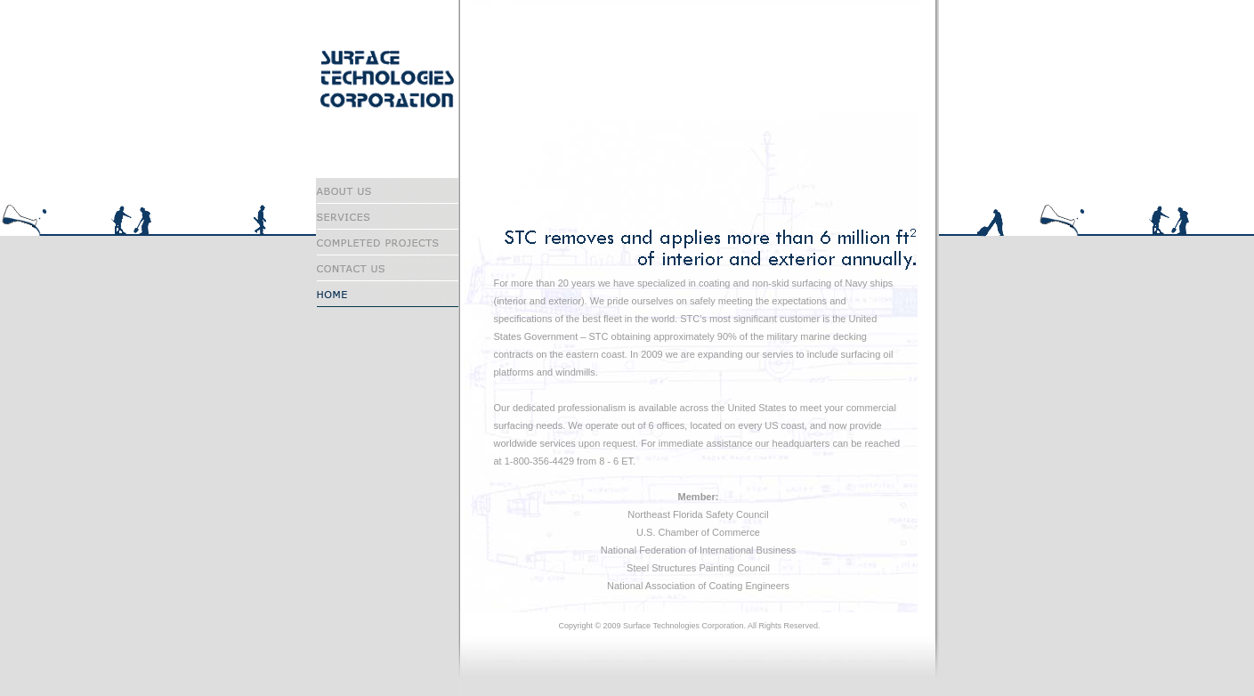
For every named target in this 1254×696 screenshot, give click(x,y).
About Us (387, 191)
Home (387, 294)
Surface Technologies (374, 78)
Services (387, 217)
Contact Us (387, 268)
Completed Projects (387, 242)
